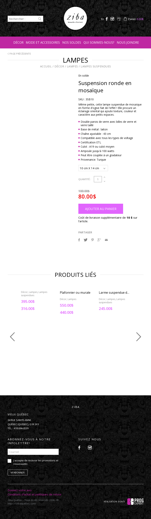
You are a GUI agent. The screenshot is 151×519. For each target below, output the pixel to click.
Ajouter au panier (100, 208)
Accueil (46, 66)
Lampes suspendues (96, 66)
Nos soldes (71, 42)
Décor (18, 42)
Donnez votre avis (20, 489)
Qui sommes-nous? (99, 42)
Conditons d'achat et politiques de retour (35, 494)
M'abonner (18, 472)
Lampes (72, 66)
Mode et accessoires (43, 42)
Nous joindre (128, 42)
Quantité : (84, 178)
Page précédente (19, 53)
